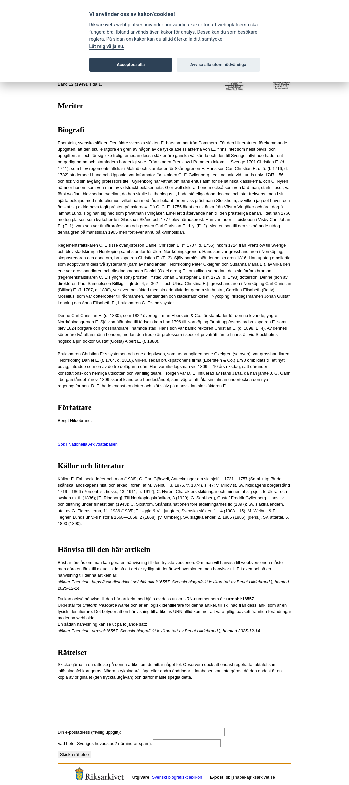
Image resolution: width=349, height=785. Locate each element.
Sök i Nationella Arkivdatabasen (88, 444)
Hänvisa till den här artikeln (104, 549)
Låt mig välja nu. (107, 46)
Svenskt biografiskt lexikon (177, 777)
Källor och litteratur (91, 466)
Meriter (70, 106)
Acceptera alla (131, 64)
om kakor (136, 39)
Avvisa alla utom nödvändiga (218, 64)
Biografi (71, 130)
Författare (75, 407)
